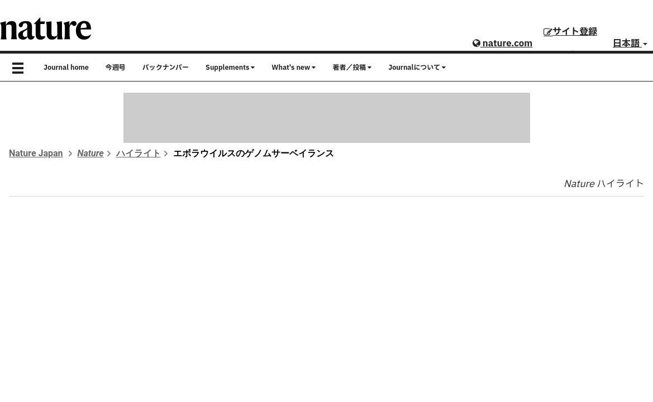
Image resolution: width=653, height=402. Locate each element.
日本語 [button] (630, 43)
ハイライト (138, 153)
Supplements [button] (230, 68)
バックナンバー (165, 68)
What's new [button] (293, 68)
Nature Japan (36, 153)
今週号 (116, 68)
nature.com (502, 43)
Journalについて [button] (417, 68)
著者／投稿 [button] (351, 68)
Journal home (66, 68)
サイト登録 (570, 32)
